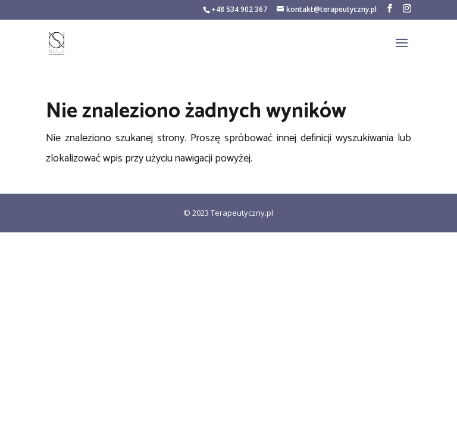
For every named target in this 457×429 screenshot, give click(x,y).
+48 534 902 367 (239, 9)
